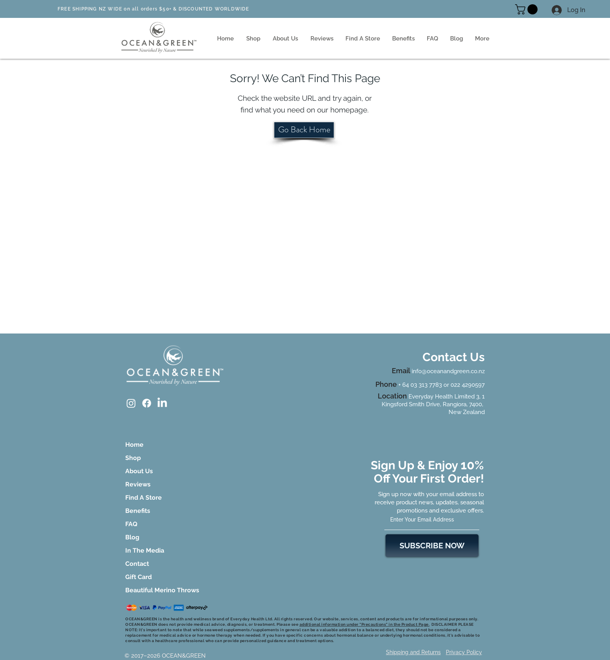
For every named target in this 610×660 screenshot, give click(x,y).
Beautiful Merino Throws (147, 590)
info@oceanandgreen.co (444, 371)
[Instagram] (131, 403)
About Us (139, 471)
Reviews (138, 484)
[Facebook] (146, 403)
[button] (527, 9)
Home (134, 444)
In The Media (144, 550)
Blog (132, 537)
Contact (137, 563)
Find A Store (143, 497)
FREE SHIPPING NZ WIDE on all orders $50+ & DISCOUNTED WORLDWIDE (153, 9)
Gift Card (138, 577)
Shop (133, 458)
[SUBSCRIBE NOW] (432, 545)
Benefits (137, 510)
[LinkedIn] (162, 403)
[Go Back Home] (304, 130)
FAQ (131, 524)
